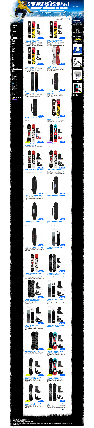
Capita (13, 43)
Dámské (13, 28)
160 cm (36, 18)
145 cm (13, 72)
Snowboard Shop (38, 418)
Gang (13, 45)
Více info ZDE (77, 34)
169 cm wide (14, 92)
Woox (13, 66)
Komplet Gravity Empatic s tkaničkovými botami (32, 66)
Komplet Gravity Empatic (54, 169)
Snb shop (38, 423)
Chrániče (53, 8)
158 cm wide (14, 82)
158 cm (13, 81)
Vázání (44, 8)
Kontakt (14, 422)
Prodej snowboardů (16, 418)
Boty (48, 8)
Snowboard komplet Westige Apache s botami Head (33, 403)
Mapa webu (79, 1)
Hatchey (13, 47)
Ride (13, 56)
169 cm (13, 91)
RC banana (14, 35)
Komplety (40, 8)
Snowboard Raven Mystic (32, 351)
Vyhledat (74, 1)
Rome (13, 58)
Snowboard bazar (60, 423)
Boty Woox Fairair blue (77, 55)
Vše (13, 70)
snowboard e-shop (20, 422)
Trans (13, 63)
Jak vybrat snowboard (17, 423)
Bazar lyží (55, 423)
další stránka (66, 409)
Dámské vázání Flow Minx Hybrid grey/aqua (77, 68)
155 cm (13, 78)
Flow (13, 44)
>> (37, 426)
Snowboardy (34, 8)
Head (13, 49)
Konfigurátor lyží (43, 423)
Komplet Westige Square (54, 143)
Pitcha (13, 54)
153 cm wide (14, 76)
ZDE (81, 41)
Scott (13, 60)
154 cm (13, 77)
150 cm (13, 73)
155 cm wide (14, 79)
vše (69, 18)
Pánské (13, 27)
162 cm (13, 86)
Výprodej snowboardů (17, 421)
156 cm (13, 80)
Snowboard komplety (25, 423)
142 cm (13, 71)
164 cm (13, 89)
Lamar (13, 51)
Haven (13, 48)
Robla (13, 57)
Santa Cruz (14, 59)
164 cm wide (14, 90)
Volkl (13, 64)
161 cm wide (14, 85)
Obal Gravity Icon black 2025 (33, 195)
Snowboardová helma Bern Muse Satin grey (77, 81)
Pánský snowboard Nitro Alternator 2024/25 (54, 66)
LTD (13, 52)
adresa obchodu (76, 41)
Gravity (13, 46)
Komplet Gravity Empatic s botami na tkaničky (32, 144)
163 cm (13, 87)
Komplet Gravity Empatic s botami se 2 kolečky (32, 40)
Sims (13, 61)
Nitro (13, 53)
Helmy (57, 8)
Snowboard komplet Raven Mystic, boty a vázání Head (32, 300)
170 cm (13, 93)
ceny (65, 19)
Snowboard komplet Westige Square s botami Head (55, 377)
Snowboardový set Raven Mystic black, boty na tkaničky (56, 274)
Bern (13, 42)
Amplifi (13, 40)
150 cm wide (14, 74)
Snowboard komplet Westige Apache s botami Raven (33, 377)
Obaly (61, 8)
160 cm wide (14, 84)
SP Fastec (14, 62)
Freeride (13, 34)
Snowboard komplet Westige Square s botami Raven (55, 352)
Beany (13, 41)
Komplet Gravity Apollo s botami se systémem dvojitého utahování (56, 327)
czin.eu (18, 424)
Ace (13, 39)
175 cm (13, 94)
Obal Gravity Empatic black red (34, 247)
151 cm (13, 75)
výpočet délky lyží (50, 423)
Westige (13, 65)
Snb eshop (15, 420)
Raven (13, 55)
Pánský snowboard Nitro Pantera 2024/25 (32, 92)
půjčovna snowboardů (22, 420)
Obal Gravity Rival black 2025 (33, 117)
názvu (63, 19)
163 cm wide (14, 88)
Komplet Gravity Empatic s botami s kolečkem (54, 40)
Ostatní (65, 8)
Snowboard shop (33, 423)
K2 (12, 50)
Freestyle (14, 33)
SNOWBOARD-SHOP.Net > (30, 18)
